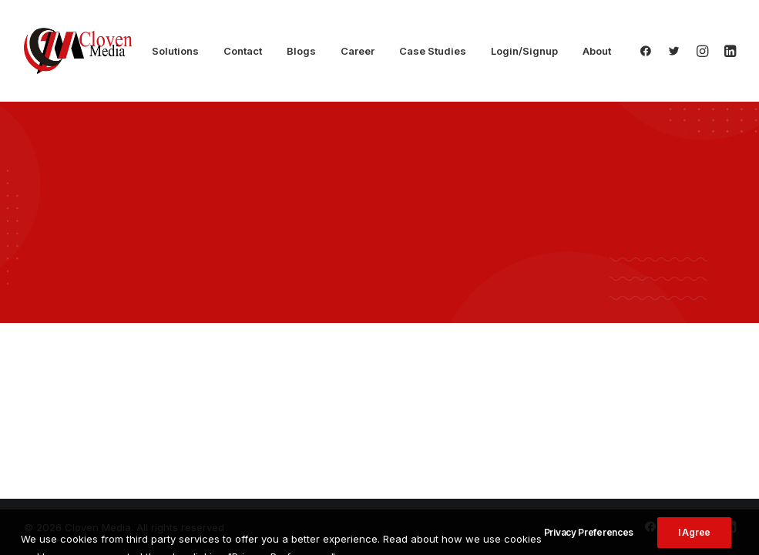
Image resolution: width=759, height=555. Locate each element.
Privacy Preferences (588, 544)
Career (357, 51)
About (597, 51)
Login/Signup (524, 51)
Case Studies (432, 51)
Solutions (175, 51)
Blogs (301, 51)
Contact (242, 51)
